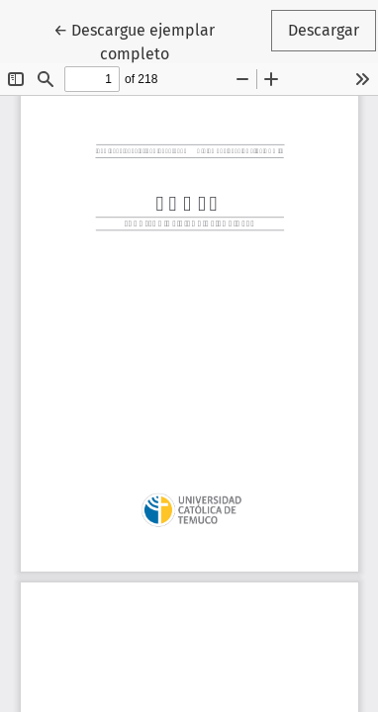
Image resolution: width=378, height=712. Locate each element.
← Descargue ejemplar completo (159, 40)
